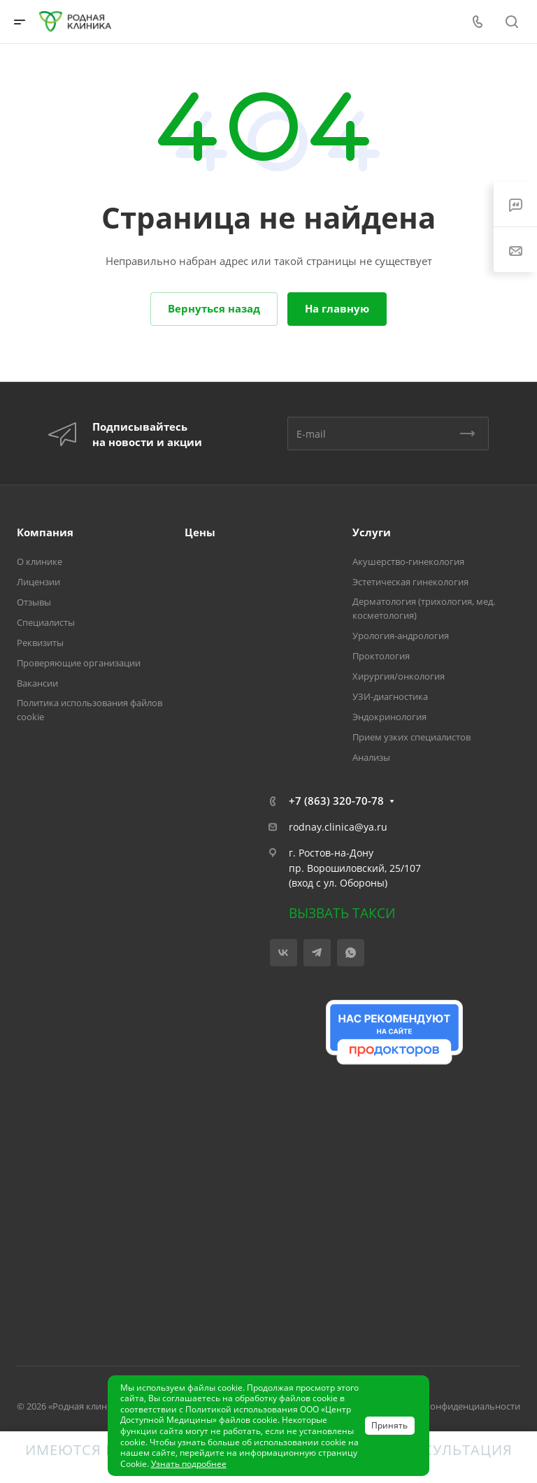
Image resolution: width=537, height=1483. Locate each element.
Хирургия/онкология (398, 676)
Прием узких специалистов (411, 737)
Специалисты (46, 622)
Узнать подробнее (189, 1464)
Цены (200, 532)
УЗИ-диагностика (390, 696)
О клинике (39, 561)
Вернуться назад (214, 308)
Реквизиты (40, 642)
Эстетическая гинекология (410, 581)
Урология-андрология (400, 635)
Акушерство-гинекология (408, 561)
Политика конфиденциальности (450, 1406)
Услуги (371, 532)
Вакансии (37, 683)
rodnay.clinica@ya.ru (338, 826)
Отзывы (34, 602)
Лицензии (38, 581)
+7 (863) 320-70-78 (336, 801)
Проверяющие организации (79, 663)
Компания (45, 532)
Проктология (381, 656)
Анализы (371, 757)
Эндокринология (389, 716)
